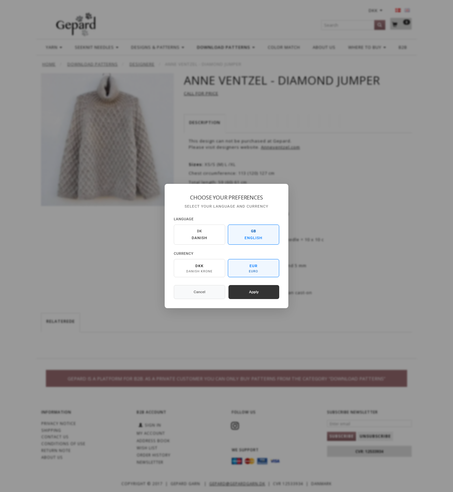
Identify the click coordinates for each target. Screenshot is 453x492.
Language (184, 219)
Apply (254, 292)
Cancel (199, 292)
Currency (183, 254)
